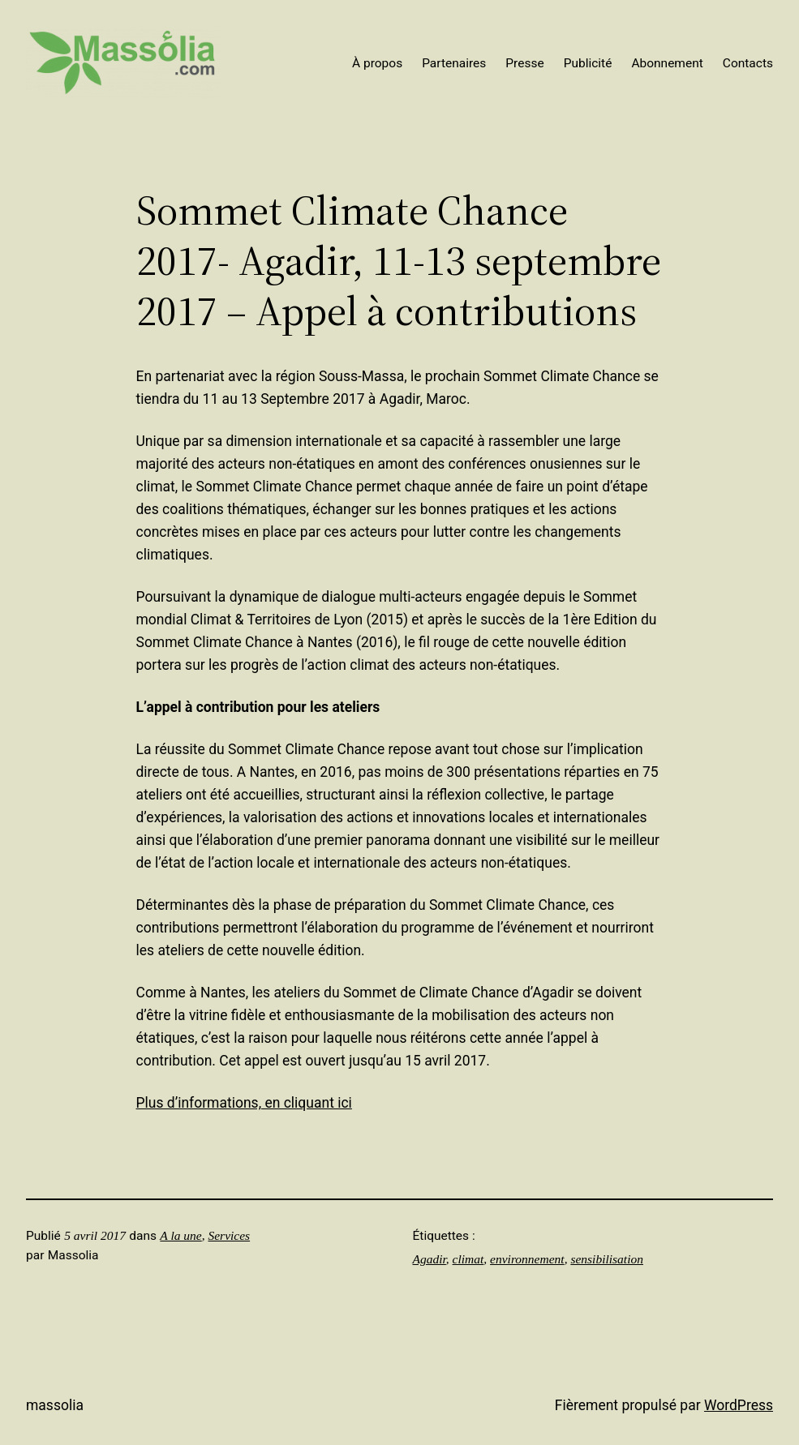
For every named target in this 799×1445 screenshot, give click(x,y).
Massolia (55, 1405)
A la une (180, 1235)
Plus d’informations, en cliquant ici (244, 1103)
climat (468, 1259)
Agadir (429, 1259)
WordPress (738, 1405)
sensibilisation (606, 1259)
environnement (527, 1259)
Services (229, 1235)
